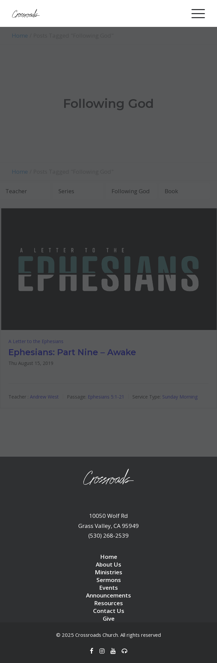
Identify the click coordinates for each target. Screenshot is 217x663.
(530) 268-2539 (108, 535)
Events (108, 587)
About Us (108, 564)
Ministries (108, 572)
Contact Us (108, 611)
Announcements (108, 595)
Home (108, 557)
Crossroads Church (96, 634)
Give (109, 618)
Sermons (108, 580)
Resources (108, 603)
